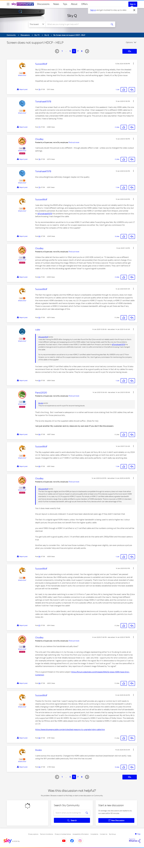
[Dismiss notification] (134, 10)
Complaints (94, 834)
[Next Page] (87, 51)
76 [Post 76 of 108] (39, 89)
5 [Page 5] (70, 51)
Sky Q (72, 15)
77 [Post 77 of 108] (39, 127)
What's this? (22, 75)
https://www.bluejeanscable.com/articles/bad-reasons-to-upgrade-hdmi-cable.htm (70, 729)
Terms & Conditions (46, 834)
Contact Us (103, 834)
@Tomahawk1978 (45, 213)
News (56, 4)
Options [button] (129, 42)
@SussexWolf (43, 337)
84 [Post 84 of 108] (39, 434)
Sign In (133, 4)
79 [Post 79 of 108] (39, 187)
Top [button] (138, 834)
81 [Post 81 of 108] (39, 277)
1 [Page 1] (62, 51)
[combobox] (77, 24)
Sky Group (112, 834)
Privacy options (33, 834)
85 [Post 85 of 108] (39, 466)
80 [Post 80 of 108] (39, 236)
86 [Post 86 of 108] (39, 556)
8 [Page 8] (81, 51)
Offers (84, 4)
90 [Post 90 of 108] (39, 767)
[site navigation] (8, 4)
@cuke (40, 403)
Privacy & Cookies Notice (63, 834)
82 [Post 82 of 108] (39, 317)
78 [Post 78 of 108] (39, 159)
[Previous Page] (57, 51)
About (74, 4)
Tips (65, 4)
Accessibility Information (81, 834)
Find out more (74, 142)
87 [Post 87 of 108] (39, 625)
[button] (133, 63)
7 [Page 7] (77, 51)
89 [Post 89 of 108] (39, 738)
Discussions (43, 4)
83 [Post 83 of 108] (39, 380)
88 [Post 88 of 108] (39, 683)
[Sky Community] (23, 4)
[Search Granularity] (37, 24)
